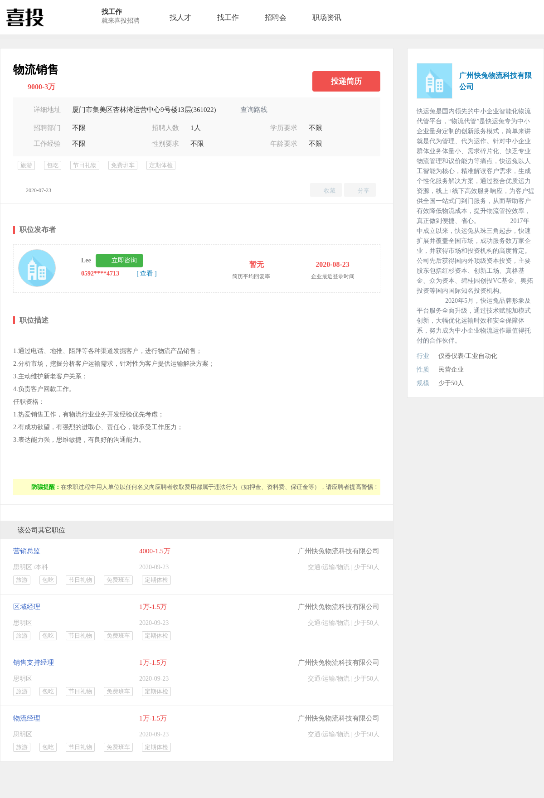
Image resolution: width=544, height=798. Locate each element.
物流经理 (26, 718)
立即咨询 (124, 260)
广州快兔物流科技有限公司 (338, 551)
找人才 (180, 17)
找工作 (228, 17)
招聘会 (276, 17)
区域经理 (26, 606)
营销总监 (26, 551)
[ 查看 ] (146, 273)
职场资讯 (326, 17)
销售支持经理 (33, 662)
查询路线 (253, 109)
